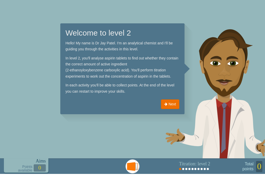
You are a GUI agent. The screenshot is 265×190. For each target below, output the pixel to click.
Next (170, 104)
